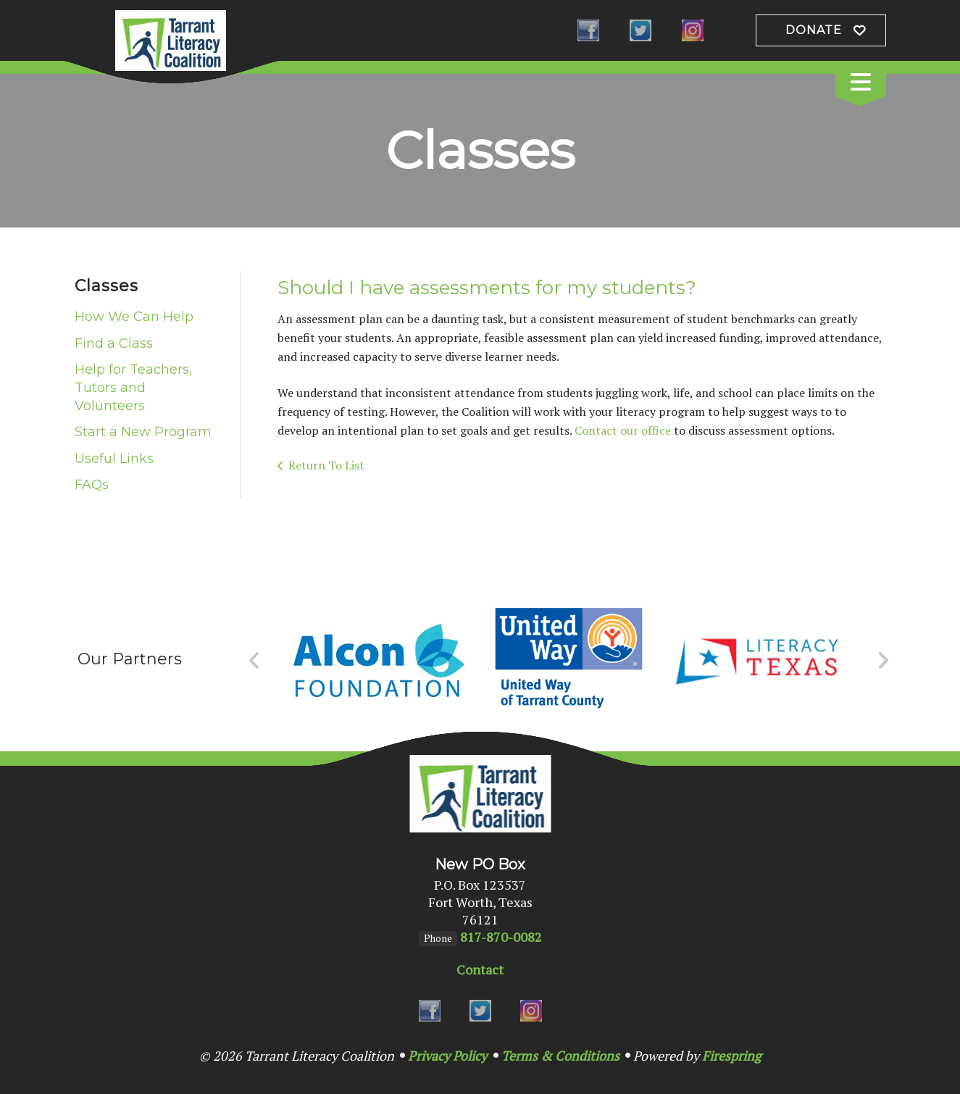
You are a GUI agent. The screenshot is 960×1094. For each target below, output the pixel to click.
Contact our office (623, 430)
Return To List (326, 465)
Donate (813, 30)
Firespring (731, 1055)
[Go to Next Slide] (883, 661)
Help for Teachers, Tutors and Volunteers (133, 388)
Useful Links (114, 459)
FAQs (92, 485)
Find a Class (114, 343)
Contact (480, 969)
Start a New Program (143, 432)
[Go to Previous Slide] (255, 661)
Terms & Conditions (560, 1055)
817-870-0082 (501, 936)
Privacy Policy (447, 1055)
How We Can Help (134, 317)
